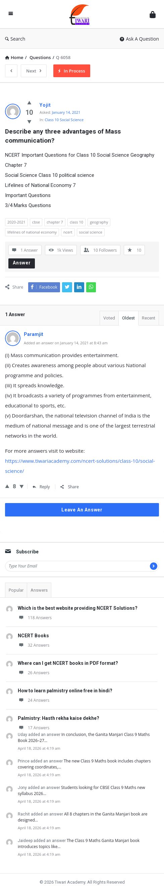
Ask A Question (139, 39)
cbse (36, 222)
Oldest (128, 317)
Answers (39, 590)
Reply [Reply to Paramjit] (41, 487)
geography (99, 222)
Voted (109, 317)
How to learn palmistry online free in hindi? (65, 690)
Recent (148, 317)
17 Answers (33, 728)
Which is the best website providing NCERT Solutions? (78, 608)
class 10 (76, 222)
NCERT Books (33, 635)
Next (33, 71)
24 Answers (33, 700)
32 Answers (33, 645)
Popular (16, 590)
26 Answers (33, 673)
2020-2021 (16, 222)
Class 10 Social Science (64, 119)
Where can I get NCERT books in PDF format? (68, 663)
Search (15, 39)
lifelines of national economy (32, 232)
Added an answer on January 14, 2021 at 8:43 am (66, 342)
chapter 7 (55, 222)
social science (90, 232)
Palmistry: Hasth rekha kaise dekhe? (58, 718)
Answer (22, 262)
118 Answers (35, 618)
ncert (67, 232)
